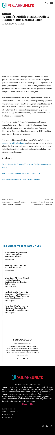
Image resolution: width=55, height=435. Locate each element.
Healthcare (6, 14)
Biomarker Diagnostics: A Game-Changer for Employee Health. (17, 255)
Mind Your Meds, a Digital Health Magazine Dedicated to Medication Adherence (17, 281)
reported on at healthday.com (14, 143)
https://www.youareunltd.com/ (22, 343)
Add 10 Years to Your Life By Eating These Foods (21, 173)
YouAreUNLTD (9, 24)
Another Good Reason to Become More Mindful (21, 179)
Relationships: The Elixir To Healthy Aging (16, 266)
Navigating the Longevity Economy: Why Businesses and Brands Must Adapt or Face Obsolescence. (17, 295)
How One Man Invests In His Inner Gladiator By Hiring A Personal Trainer (17, 308)
